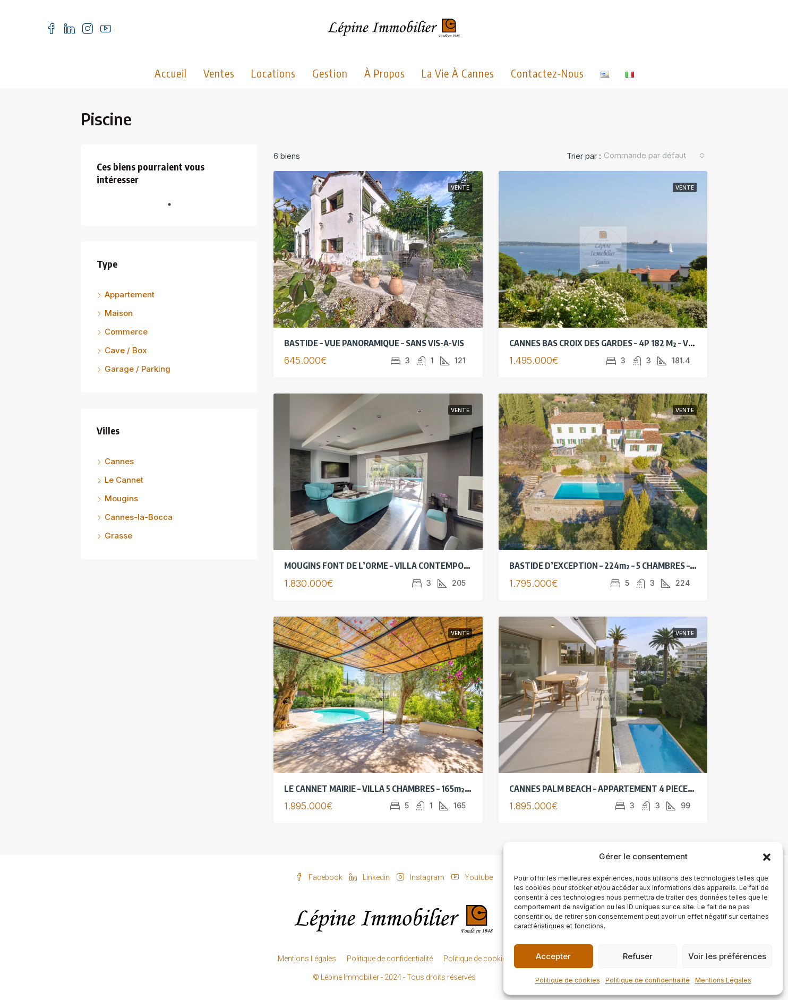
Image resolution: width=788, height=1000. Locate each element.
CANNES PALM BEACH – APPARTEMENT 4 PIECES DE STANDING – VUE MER (648, 788)
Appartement (130, 294)
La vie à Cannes (458, 73)
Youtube (472, 877)
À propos (384, 73)
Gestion (330, 73)
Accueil (171, 73)
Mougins (121, 498)
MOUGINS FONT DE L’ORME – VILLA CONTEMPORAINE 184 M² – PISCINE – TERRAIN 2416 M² (453, 565)
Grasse (118, 536)
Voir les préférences (727, 956)
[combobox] (654, 155)
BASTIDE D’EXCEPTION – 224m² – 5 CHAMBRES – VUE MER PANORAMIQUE (647, 565)
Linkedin (370, 877)
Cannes (119, 461)
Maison (119, 313)
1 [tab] (174, 208)
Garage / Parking (137, 369)
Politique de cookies (567, 980)
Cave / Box (126, 350)
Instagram (421, 877)
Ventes (219, 73)
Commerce (126, 332)
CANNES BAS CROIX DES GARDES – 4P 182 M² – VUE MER (613, 343)
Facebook (319, 877)
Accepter (553, 956)
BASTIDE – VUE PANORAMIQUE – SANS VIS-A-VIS (374, 343)
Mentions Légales (723, 980)
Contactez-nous (547, 73)
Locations (273, 73)
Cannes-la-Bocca (139, 517)
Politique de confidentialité (647, 980)
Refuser (638, 956)
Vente (460, 187)
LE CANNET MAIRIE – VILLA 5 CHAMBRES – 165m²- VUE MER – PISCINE (412, 788)
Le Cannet (124, 480)
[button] (766, 856)
